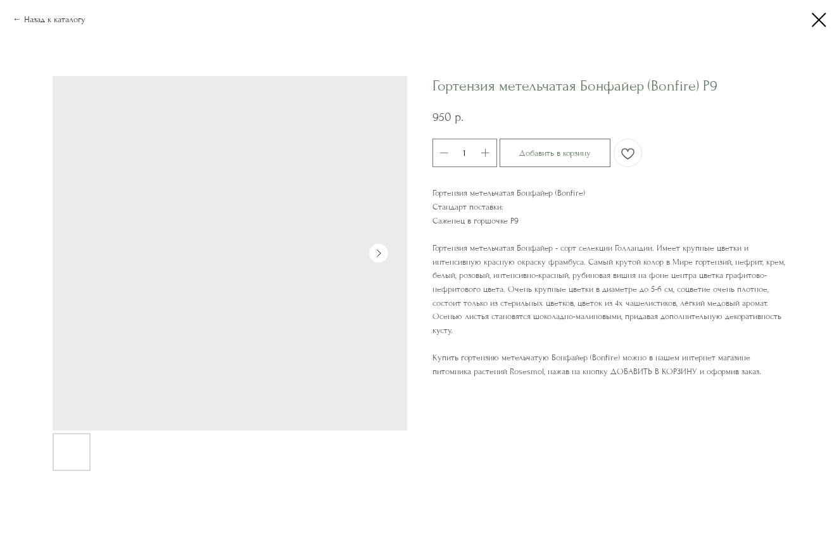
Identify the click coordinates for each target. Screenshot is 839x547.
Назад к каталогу (54, 19)
